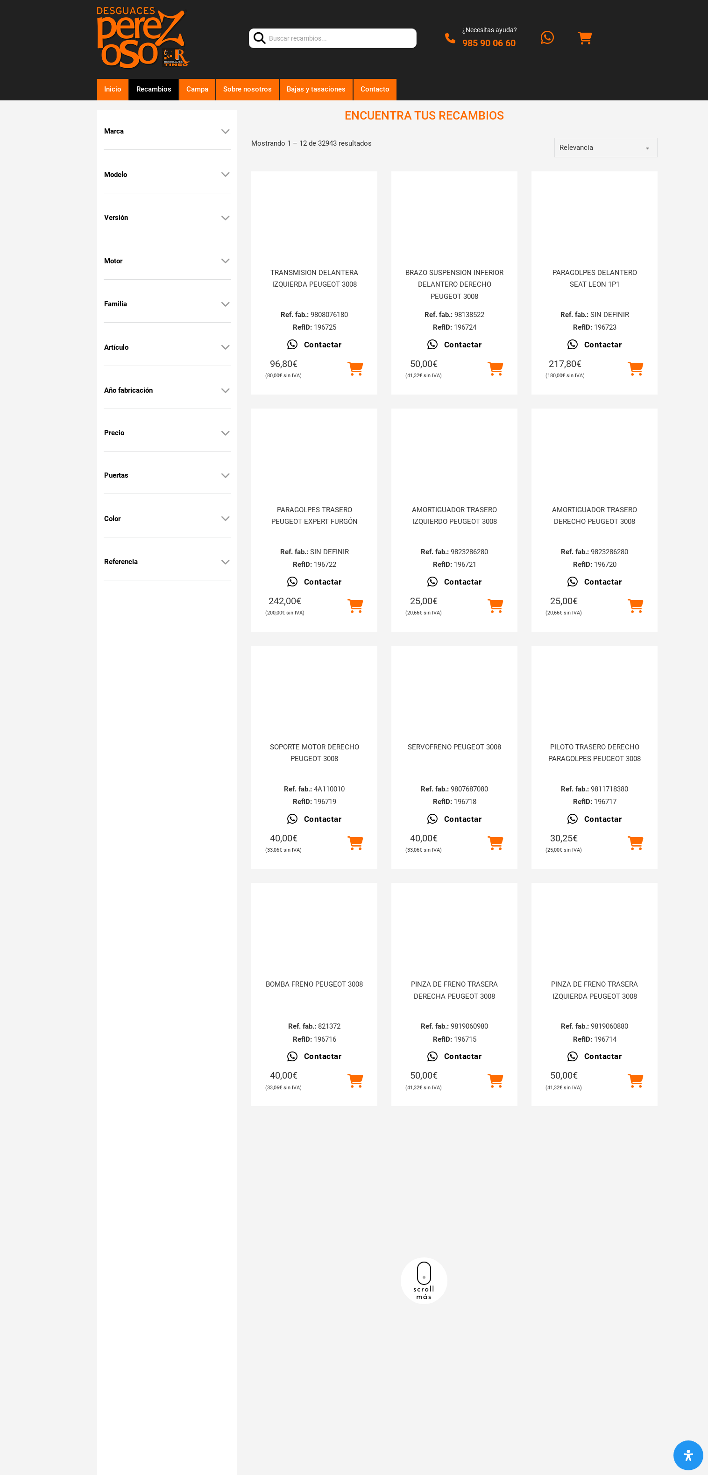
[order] (606, 147)
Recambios (153, 89)
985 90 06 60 (489, 43)
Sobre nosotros (247, 89)
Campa (197, 89)
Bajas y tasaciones (316, 89)
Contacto (375, 89)
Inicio (112, 89)
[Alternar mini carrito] (585, 38)
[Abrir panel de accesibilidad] (688, 1455)
